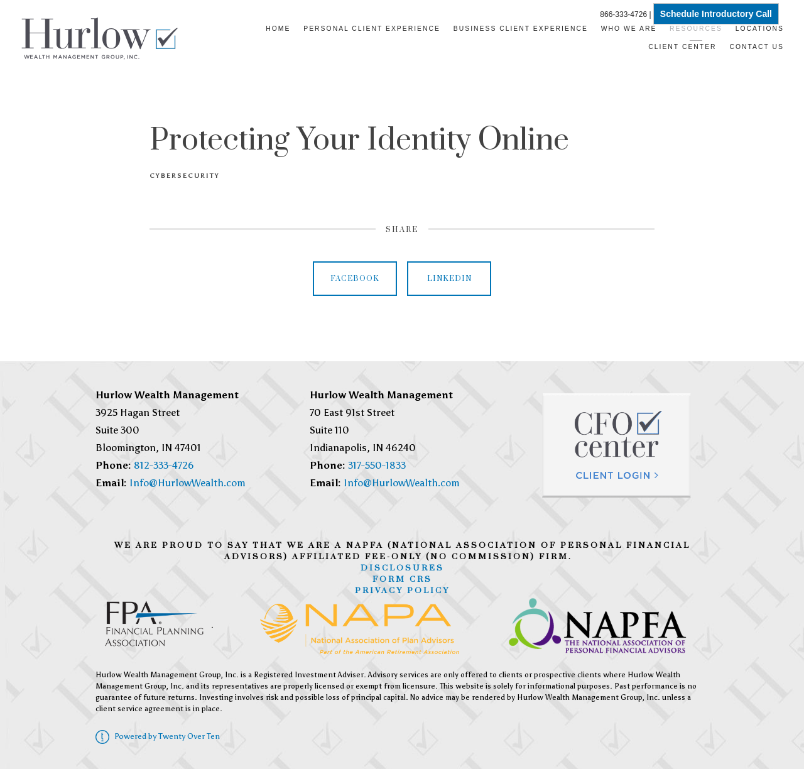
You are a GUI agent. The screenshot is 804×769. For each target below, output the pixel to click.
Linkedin (449, 278)
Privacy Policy (402, 591)
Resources (696, 28)
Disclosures (402, 568)
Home (278, 28)
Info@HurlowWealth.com (187, 483)
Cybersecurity (184, 176)
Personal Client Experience (371, 28)
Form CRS (402, 579)
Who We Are (629, 28)
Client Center (682, 46)
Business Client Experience (521, 28)
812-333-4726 (164, 465)
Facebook (354, 278)
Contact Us (756, 46)
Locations (760, 28)
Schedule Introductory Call (716, 14)
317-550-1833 (377, 465)
